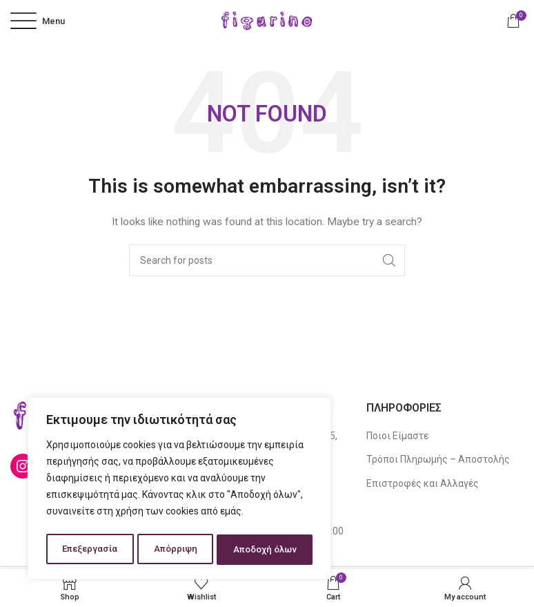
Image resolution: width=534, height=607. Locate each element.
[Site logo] (267, 20)
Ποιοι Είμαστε (397, 435)
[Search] (267, 260)
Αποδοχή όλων (264, 549)
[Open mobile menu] (37, 21)
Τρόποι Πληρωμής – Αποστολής (438, 459)
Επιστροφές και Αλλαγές (422, 483)
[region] (179, 490)
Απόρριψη (175, 549)
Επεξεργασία (89, 549)
